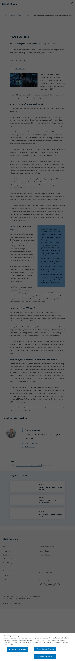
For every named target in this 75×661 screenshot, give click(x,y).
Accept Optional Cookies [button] (17, 649)
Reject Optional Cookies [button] (45, 649)
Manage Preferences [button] (45, 657)
